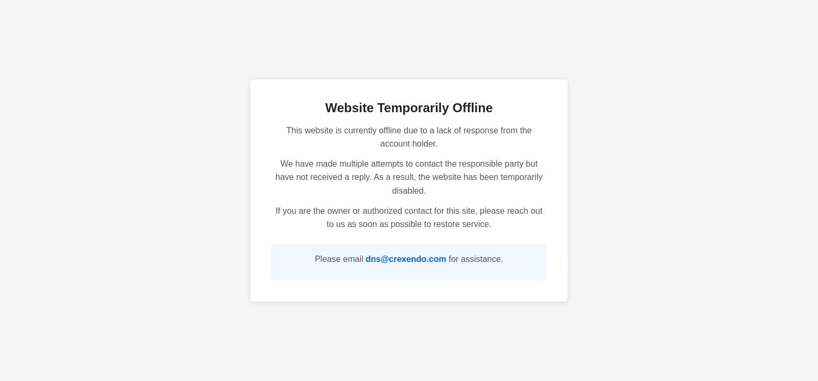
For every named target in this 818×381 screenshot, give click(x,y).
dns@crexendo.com (406, 259)
